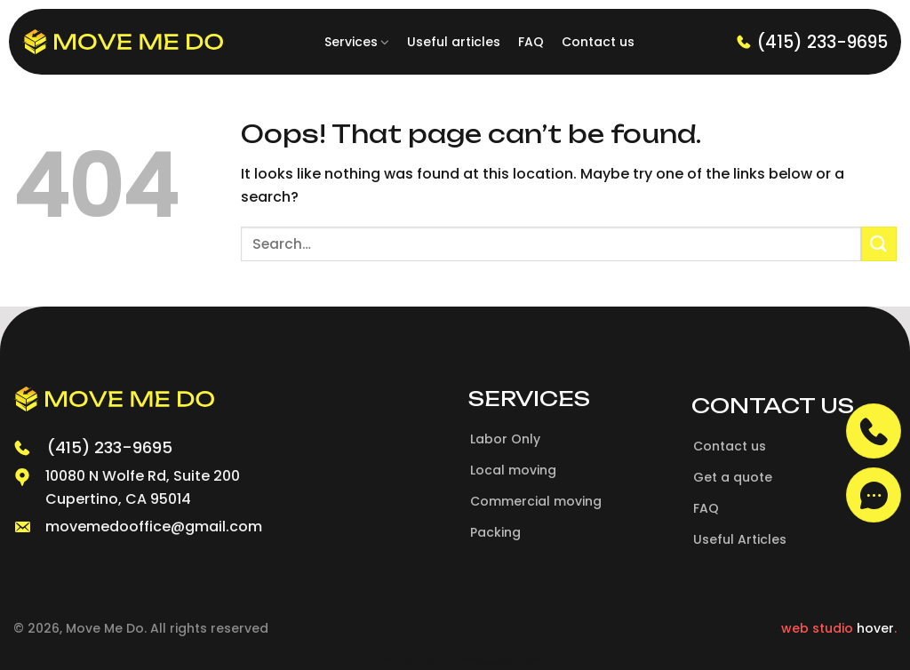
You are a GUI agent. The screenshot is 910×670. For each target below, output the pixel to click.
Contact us (598, 42)
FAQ (531, 42)
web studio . (839, 628)
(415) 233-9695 (812, 42)
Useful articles (453, 42)
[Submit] (879, 244)
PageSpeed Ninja (500, 660)
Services (356, 42)
